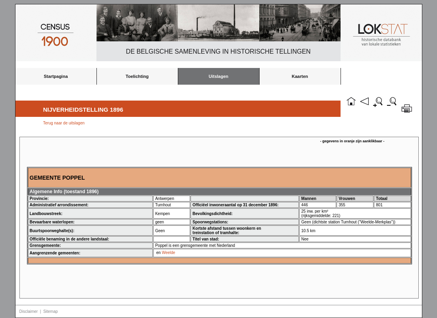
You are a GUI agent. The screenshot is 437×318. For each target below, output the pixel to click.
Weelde (168, 252)
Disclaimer (28, 311)
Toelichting (137, 76)
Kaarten (300, 76)
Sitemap (50, 311)
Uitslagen (219, 76)
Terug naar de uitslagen (64, 123)
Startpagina (56, 76)
